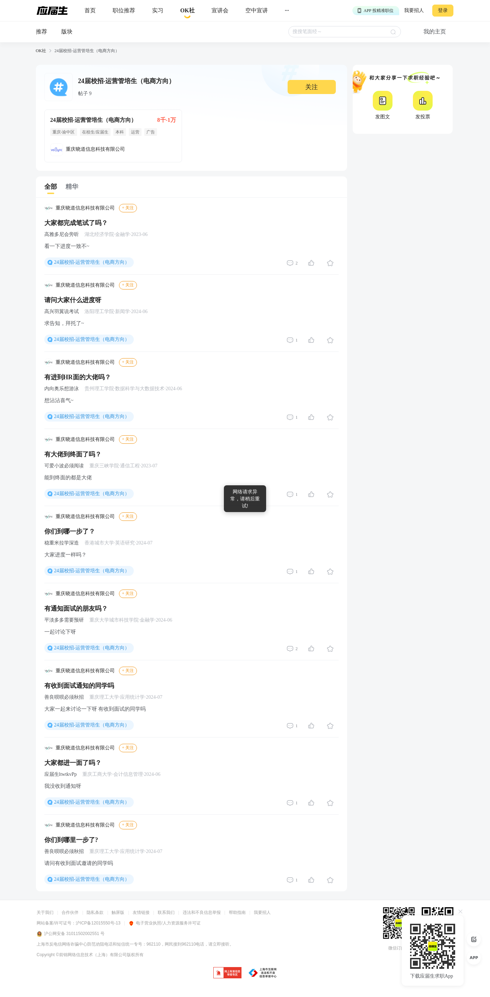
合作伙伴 (70, 912)
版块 (67, 32)
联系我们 (166, 912)
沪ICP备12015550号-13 (98, 923)
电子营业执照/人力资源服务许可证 (164, 923)
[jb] (227, 973)
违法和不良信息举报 (202, 912)
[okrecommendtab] (187, 10)
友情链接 (141, 912)
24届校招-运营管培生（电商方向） (92, 262)
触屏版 (118, 912)
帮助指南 (237, 912)
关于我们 (45, 912)
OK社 (41, 50)
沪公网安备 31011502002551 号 (71, 934)
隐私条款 (95, 912)
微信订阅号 (398, 948)
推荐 (41, 32)
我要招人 (414, 10)
